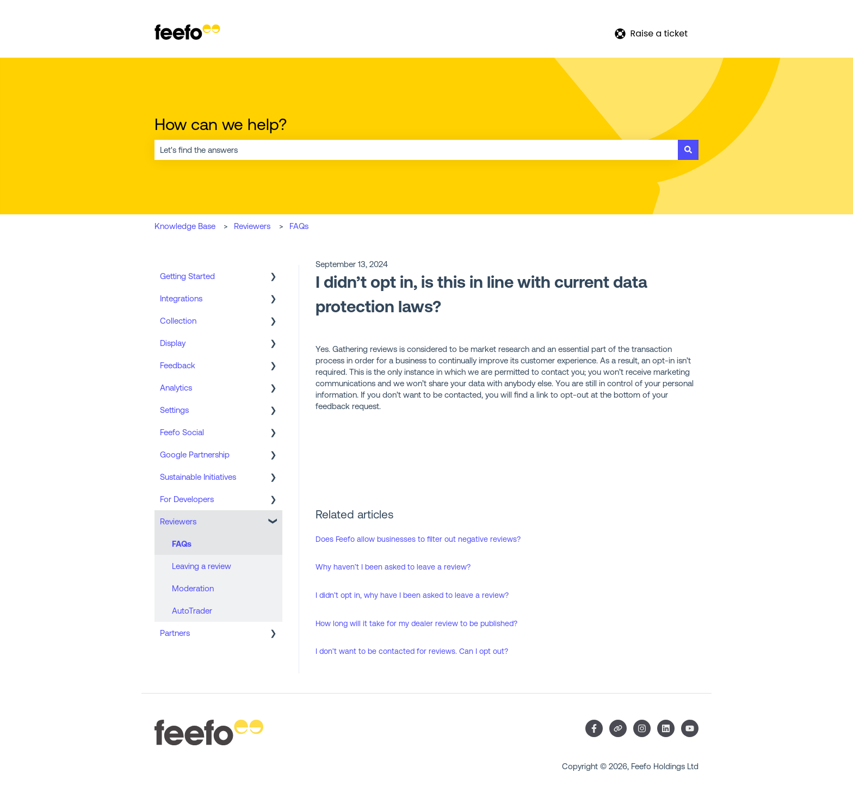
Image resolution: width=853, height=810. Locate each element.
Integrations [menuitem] (181, 298)
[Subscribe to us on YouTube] (690, 728)
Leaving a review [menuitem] (201, 566)
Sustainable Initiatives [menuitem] (198, 476)
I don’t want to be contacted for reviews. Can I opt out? (412, 651)
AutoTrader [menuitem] (192, 610)
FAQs (298, 226)
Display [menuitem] (173, 343)
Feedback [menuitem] (177, 365)
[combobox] (416, 150)
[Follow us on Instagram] (642, 728)
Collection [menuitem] (178, 320)
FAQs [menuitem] (181, 543)
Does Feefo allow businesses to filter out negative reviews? (418, 539)
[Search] (688, 150)
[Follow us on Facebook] (594, 728)
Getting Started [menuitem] (187, 276)
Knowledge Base (184, 226)
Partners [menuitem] (175, 633)
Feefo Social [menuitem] (182, 432)
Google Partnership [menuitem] (195, 454)
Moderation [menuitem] (193, 588)
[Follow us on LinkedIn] (666, 728)
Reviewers (252, 226)
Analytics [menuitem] (176, 387)
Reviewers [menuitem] (178, 521)
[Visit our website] (618, 728)
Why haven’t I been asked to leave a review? (393, 566)
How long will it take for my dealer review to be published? (416, 623)
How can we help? (220, 124)
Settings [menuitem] (174, 410)
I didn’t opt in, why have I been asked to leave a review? (412, 595)
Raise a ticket (651, 33)
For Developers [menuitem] (187, 499)
